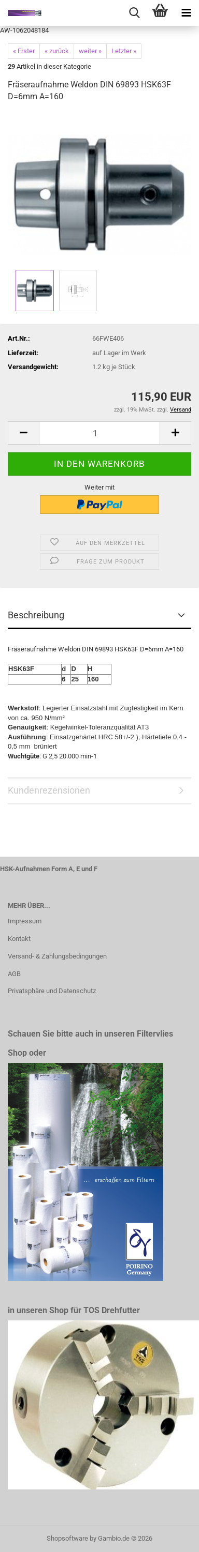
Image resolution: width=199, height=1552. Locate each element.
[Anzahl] (99, 433)
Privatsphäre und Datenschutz (52, 991)
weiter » (90, 51)
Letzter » (123, 51)
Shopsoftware (67, 1538)
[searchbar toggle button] (134, 13)
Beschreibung (36, 615)
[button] (23, 433)
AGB (14, 974)
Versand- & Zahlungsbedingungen (57, 956)
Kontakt (19, 938)
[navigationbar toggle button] (186, 13)
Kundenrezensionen (49, 790)
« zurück (57, 51)
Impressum (24, 921)
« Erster (24, 51)
